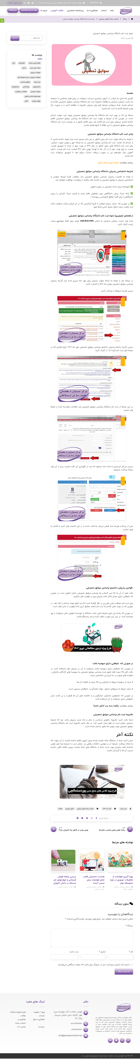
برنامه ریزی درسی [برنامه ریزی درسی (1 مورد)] (35, 69)
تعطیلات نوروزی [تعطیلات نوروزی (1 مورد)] (35, 74)
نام (131, 951)
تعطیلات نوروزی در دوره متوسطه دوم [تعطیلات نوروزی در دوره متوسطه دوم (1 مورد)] (29, 78)
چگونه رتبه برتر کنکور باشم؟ (106, 705)
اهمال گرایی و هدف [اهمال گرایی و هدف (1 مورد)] (34, 64)
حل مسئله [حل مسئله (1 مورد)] (37, 83)
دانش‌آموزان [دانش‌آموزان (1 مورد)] (36, 88)
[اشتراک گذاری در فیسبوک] (98, 818)
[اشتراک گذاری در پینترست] (87, 818)
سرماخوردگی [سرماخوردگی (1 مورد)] (15, 88)
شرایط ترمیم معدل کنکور (108, 162)
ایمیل (102, 951)
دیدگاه (129, 925)
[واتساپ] (122, 1041)
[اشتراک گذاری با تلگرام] (81, 818)
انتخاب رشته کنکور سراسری (85, 809)
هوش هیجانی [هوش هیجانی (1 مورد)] (36, 102)
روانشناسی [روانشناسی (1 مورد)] (26, 88)
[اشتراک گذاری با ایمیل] (75, 818)
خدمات (42, 1016)
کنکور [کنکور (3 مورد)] (26, 102)
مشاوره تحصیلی (91, 887)
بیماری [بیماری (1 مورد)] (24, 69)
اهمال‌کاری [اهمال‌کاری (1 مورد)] (22, 64)
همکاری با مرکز (39, 1020)
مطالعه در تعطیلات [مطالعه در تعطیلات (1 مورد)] (21, 93)
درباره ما (41, 1027)
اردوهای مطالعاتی (124, 887)
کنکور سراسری (70, 809)
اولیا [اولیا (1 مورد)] (13, 64)
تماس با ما (21, 1027)
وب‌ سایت (73, 951)
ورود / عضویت (39, 1012)
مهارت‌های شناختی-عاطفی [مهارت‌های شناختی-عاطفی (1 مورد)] (32, 97)
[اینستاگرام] (24, 3)
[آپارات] (32, 3)
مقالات (60, 809)
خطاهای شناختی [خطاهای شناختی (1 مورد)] (25, 83)
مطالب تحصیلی (99, 889)
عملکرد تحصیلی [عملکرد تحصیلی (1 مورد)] (35, 93)
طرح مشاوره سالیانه (18, 1012)
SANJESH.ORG (87, 221)
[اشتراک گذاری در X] (92, 818)
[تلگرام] (28, 3)
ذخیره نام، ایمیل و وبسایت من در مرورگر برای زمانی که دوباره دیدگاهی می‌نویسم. (94, 964)
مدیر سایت (123, 809)
